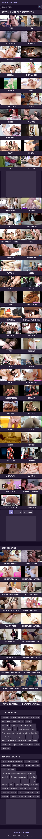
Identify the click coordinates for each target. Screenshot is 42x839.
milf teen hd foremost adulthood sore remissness (18, 773)
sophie (35, 761)
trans (4, 769)
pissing (26, 785)
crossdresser (11, 741)
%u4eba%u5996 (23, 717)
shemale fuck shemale (9, 789)
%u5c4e (20, 721)
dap (29, 741)
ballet (36, 737)
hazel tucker (6, 765)
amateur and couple (32, 765)
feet (3, 733)
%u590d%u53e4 (24, 729)
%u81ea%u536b (29, 725)
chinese (13, 717)
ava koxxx (11, 769)
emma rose (22, 741)
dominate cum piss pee (18, 777)
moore (9, 781)
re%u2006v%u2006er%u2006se (27, 733)
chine (21, 745)
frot (29, 796)
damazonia (6, 748)
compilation (35, 717)
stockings (5, 725)
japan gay (5, 792)
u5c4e (37, 745)
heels (36, 789)
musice (29, 737)
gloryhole (5, 777)
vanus (21, 792)
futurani (4, 785)
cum (9, 729)
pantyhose (28, 745)
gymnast (19, 785)
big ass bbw (22, 796)
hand (35, 741)
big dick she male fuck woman (12, 761)
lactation (28, 761)
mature (13, 796)
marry (33, 781)
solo (3, 721)
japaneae (21, 737)
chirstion (36, 796)
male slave (34, 785)
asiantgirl (22, 789)
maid (11, 785)
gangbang (10, 733)
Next (30, 512)
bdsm (4, 729)
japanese (5, 717)
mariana (28, 721)
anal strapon (12, 745)
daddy (13, 737)
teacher (16, 781)
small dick (32, 777)
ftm (8, 721)
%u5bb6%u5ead (16, 725)
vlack (30, 789)
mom (14, 721)
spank (4, 745)
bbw (3, 741)
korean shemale (18, 765)
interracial (25, 781)
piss (3, 781)
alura (33, 729)
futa (15, 729)
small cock (5, 737)
